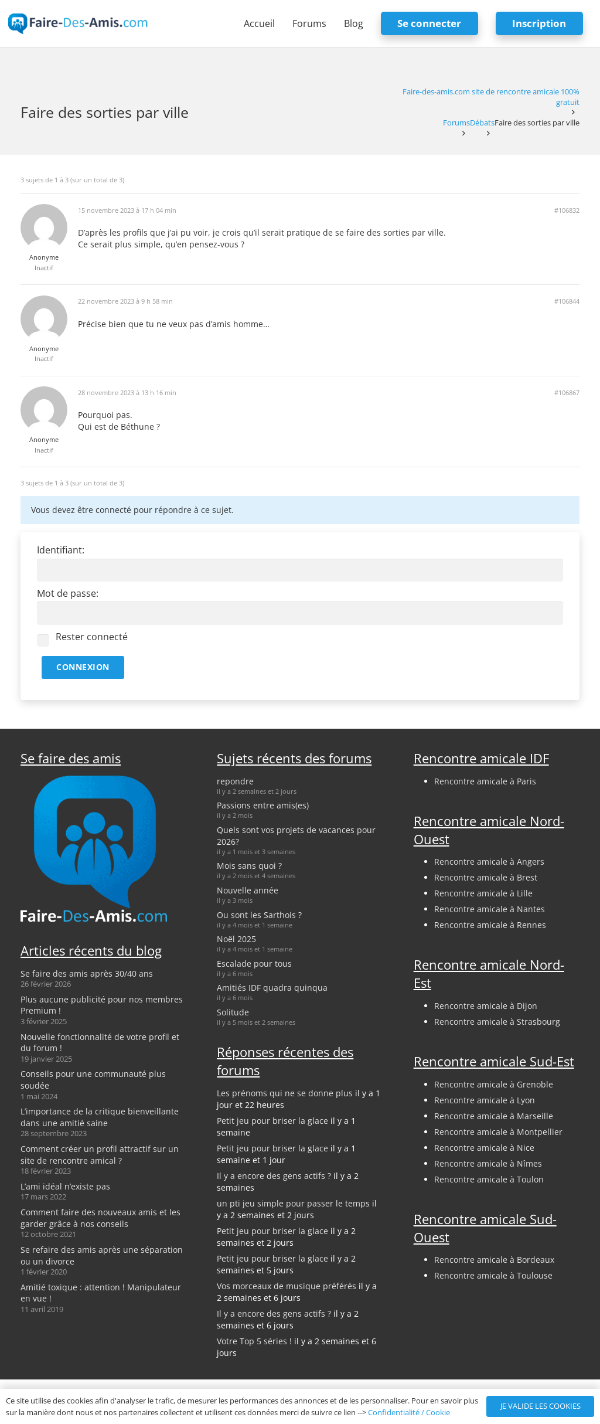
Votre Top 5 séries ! (254, 1341)
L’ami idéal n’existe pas (65, 1186)
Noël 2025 (236, 938)
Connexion (83, 666)
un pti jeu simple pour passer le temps (293, 1203)
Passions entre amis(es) (263, 805)
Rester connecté (92, 637)
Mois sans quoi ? (249, 865)
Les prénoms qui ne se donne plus (285, 1093)
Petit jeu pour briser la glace (272, 1120)
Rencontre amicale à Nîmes (488, 1163)
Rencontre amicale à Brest (485, 877)
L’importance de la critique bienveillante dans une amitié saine (100, 1117)
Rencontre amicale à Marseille (493, 1115)
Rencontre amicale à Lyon (484, 1100)
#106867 (566, 393)
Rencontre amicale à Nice (484, 1147)
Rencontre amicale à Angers (489, 861)
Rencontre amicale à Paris (485, 781)
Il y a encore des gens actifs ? (274, 1175)
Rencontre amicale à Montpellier (498, 1131)
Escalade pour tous (254, 963)
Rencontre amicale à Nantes (489, 909)
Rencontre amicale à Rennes (490, 924)
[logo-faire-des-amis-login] (78, 23)
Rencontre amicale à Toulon (489, 1179)
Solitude (233, 1012)
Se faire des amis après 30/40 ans (87, 973)
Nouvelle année (247, 890)
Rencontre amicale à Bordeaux (494, 1259)
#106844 (566, 301)
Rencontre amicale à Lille (483, 893)
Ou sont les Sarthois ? (259, 914)
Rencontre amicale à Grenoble (493, 1084)
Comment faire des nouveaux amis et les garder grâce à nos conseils (100, 1218)
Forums (456, 123)
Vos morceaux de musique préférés (286, 1286)
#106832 (566, 210)
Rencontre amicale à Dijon (485, 1005)
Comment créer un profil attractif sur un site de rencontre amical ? (100, 1154)
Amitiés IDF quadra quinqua (272, 987)
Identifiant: (60, 550)
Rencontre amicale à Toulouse (493, 1275)
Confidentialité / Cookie (409, 1412)
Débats (482, 123)
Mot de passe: (67, 593)
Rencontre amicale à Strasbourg (497, 1021)
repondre (235, 781)
